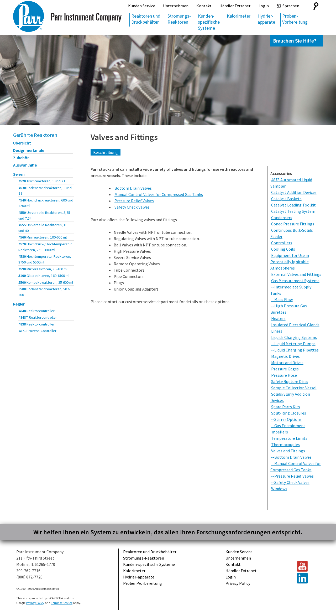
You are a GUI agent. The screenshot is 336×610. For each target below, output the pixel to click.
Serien (19, 174)
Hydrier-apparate (266, 19)
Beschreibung (105, 152)
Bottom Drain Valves (133, 188)
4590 (42, 269)
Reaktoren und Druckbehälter (145, 19)
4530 (45, 190)
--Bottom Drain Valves (291, 457)
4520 (41, 181)
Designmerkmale (28, 150)
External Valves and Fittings (296, 274)
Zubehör (21, 157)
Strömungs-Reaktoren (179, 19)
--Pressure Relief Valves (292, 476)
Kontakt (204, 5)
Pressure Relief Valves (134, 200)
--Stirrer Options (286, 419)
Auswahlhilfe (25, 165)
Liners (276, 331)
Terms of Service (61, 603)
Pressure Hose (284, 375)
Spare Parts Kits (285, 406)
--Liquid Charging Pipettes (295, 350)
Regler (19, 304)
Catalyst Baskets (286, 198)
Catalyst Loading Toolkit (293, 205)
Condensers (281, 217)
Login (264, 5)
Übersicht (22, 143)
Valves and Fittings (124, 137)
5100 (43, 275)
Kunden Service (141, 5)
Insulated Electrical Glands (295, 324)
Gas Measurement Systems (295, 280)
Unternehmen (175, 5)
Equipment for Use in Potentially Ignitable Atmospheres (289, 262)
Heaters (278, 318)
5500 (45, 282)
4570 (45, 247)
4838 (36, 324)
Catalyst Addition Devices (294, 192)
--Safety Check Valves (290, 482)
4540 (45, 203)
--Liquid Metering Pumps (293, 343)
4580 (44, 259)
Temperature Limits (289, 438)
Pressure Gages (285, 368)
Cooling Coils (283, 249)
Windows (279, 488)
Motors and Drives (287, 362)
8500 (44, 292)
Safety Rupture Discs (289, 381)
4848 (36, 310)
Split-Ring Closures (288, 413)
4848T (37, 317)
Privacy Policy (237, 583)
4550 (44, 215)
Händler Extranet (235, 5)
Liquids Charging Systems (294, 337)
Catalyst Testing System (293, 211)
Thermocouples (285, 444)
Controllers (281, 242)
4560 (42, 237)
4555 (42, 228)
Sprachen (290, 5)
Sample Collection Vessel (294, 387)
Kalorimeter (238, 16)
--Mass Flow (282, 299)
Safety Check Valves (132, 207)
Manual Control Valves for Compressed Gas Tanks (158, 194)
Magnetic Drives (285, 356)
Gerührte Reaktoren (35, 135)
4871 (37, 330)
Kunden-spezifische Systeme (209, 22)
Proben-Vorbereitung (295, 19)
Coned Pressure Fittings (292, 223)
